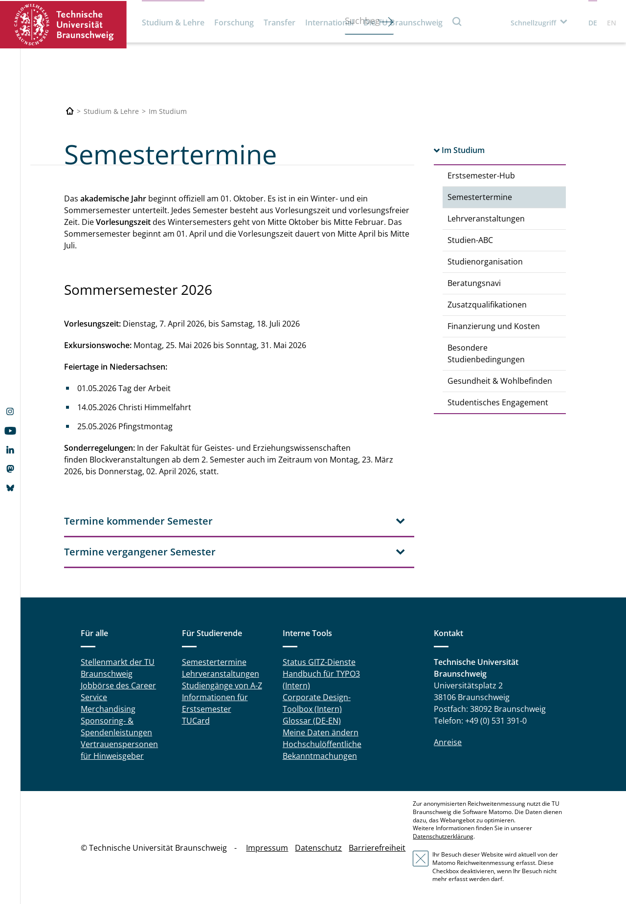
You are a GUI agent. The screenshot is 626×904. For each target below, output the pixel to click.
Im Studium (463, 150)
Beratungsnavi (474, 283)
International (329, 22)
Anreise (448, 742)
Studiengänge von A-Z (222, 685)
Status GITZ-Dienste (319, 662)
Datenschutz (318, 847)
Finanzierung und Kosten (493, 326)
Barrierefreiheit (377, 847)
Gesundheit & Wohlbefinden (499, 380)
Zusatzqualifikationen (487, 304)
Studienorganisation (485, 261)
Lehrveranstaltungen (486, 218)
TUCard (196, 720)
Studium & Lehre (173, 22)
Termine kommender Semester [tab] (138, 521)
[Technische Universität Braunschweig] (70, 111)
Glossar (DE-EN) (312, 720)
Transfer (279, 22)
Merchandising (108, 709)
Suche (457, 21)
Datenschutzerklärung (443, 836)
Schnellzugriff (533, 22)
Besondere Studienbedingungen (486, 353)
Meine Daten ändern (320, 732)
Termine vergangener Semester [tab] (140, 551)
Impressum (267, 847)
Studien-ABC (470, 240)
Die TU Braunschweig (403, 22)
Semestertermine (479, 197)
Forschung (234, 22)
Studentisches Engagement (497, 402)
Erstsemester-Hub (481, 175)
